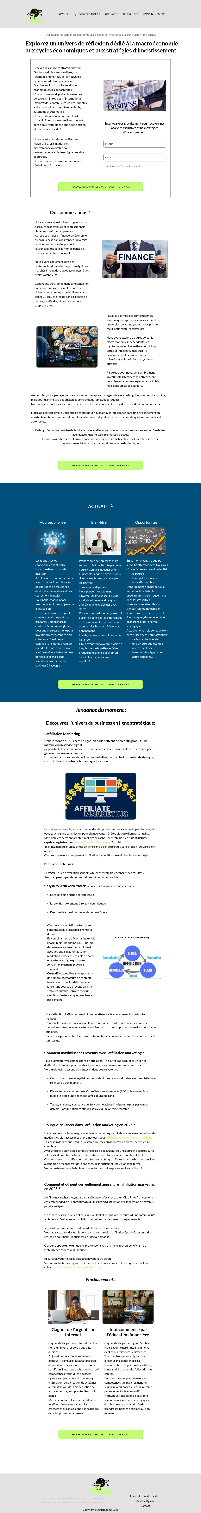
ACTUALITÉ (111, 14)
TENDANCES (130, 14)
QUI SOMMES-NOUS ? (87, 14)
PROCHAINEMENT (154, 14)
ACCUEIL (63, 14)
